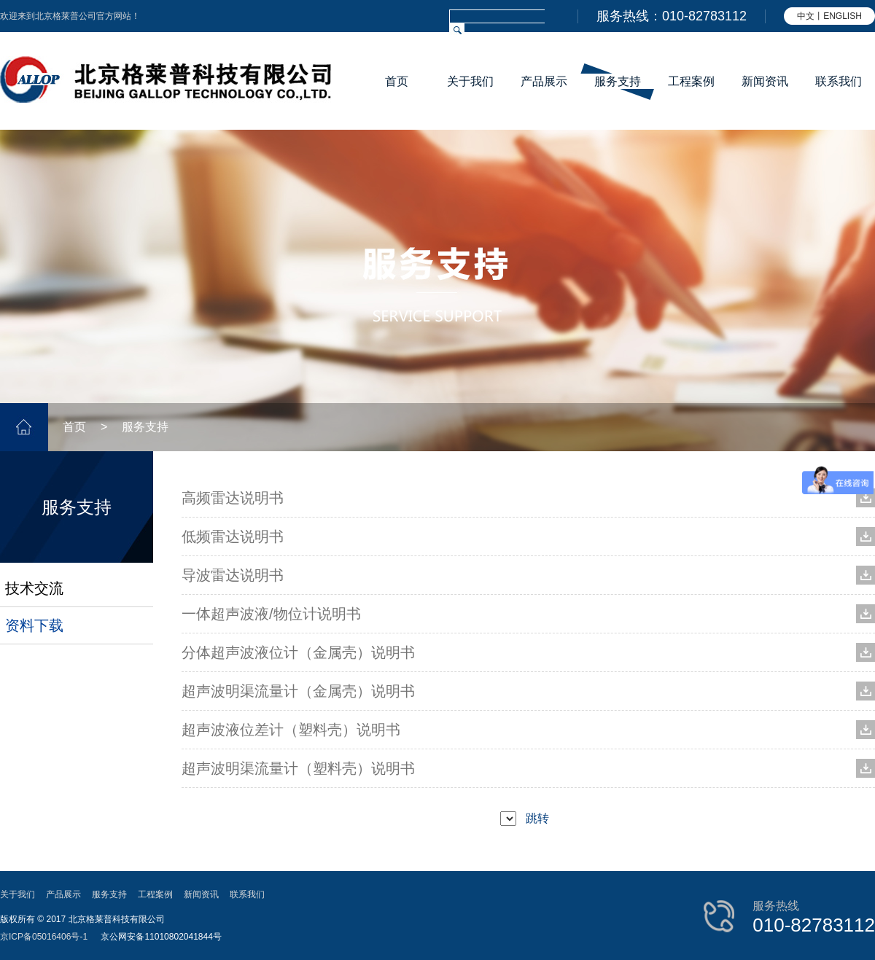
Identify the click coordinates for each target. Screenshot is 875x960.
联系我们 (838, 81)
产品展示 (544, 81)
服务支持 (617, 81)
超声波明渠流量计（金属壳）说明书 (298, 691)
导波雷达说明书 (233, 575)
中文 (805, 16)
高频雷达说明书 (233, 498)
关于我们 (470, 81)
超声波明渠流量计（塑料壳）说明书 (298, 768)
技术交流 (34, 588)
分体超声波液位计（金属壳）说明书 (298, 652)
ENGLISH (842, 16)
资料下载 (34, 625)
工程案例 (691, 81)
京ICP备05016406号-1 (44, 937)
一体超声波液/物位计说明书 (271, 614)
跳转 (537, 818)
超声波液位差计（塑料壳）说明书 (291, 730)
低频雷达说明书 (233, 536)
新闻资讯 (765, 81)
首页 (396, 81)
